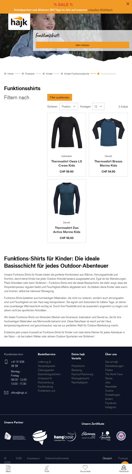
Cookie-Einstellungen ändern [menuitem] (112, 395)
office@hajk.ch (19, 392)
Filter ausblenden (59, 97)
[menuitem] (46, 370)
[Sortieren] (68, 106)
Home (11, 73)
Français (123, 458)
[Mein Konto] (46, 469)
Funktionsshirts (108, 73)
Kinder (49, 73)
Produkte (29, 73)
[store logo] (19, 22)
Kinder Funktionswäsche (76, 73)
